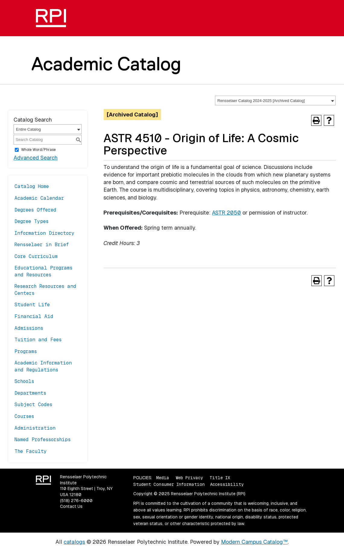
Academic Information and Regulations (43, 366)
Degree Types (31, 221)
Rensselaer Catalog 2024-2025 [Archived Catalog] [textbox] (261, 100)
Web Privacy (189, 477)
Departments (30, 393)
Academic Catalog (106, 63)
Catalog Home (31, 186)
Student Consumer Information (169, 484)
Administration (34, 428)
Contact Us (71, 506)
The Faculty (30, 451)
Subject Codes (33, 404)
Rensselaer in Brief (41, 244)
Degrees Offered (35, 210)
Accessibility (227, 484)
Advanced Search (36, 157)
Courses (24, 416)
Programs (25, 351)
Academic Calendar (39, 198)
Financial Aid (33, 316)
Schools (24, 381)
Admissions (28, 328)
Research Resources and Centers (45, 289)
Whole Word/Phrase (38, 149)
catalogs (74, 541)
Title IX (220, 477)
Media (162, 477)
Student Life (32, 304)
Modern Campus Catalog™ (254, 541)
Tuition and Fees (38, 339)
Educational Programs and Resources (43, 271)
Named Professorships (42, 439)
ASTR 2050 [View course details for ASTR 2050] (226, 212)
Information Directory (44, 233)
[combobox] (275, 100)
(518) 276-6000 (76, 500)
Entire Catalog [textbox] (28, 129)
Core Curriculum (36, 256)
